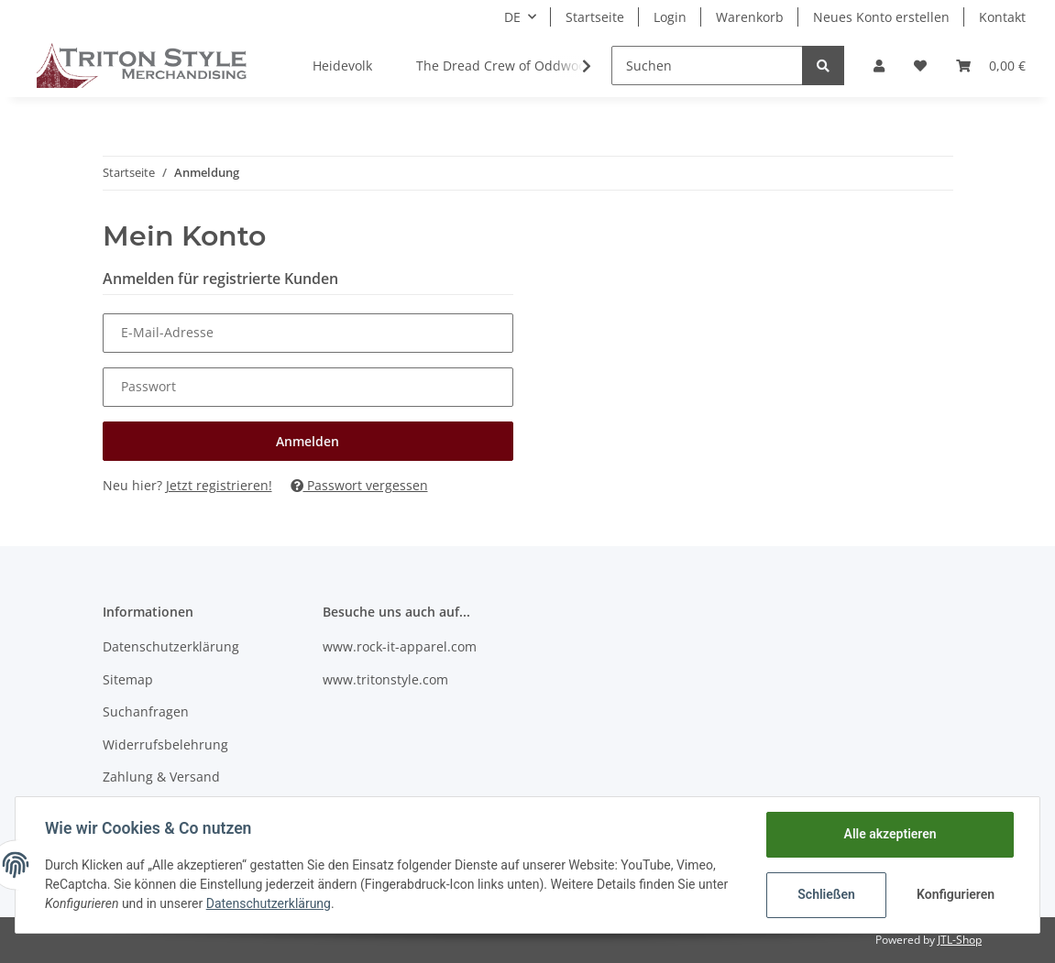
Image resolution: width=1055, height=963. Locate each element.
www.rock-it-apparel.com (400, 646)
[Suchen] (707, 65)
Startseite (595, 17)
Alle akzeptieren (889, 833)
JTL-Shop (960, 939)
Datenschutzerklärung (171, 646)
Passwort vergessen (359, 485)
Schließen (826, 894)
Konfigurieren (956, 894)
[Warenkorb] (990, 65)
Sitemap (128, 679)
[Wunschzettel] (920, 65)
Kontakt (1002, 17)
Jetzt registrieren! (219, 485)
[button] (879, 65)
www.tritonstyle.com (385, 679)
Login (670, 17)
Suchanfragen (146, 711)
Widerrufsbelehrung (165, 744)
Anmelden (307, 441)
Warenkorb (750, 17)
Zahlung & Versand (161, 776)
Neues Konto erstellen (881, 17)
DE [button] (512, 17)
